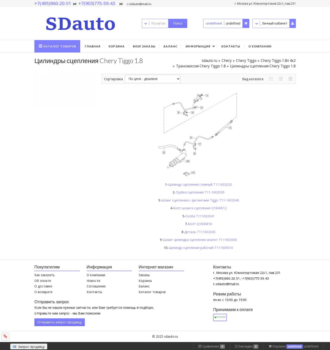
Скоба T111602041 (199, 216)
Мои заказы (144, 46)
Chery (227, 60)
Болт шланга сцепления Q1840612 (200, 208)
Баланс (170, 46)
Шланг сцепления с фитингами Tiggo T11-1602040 (200, 200)
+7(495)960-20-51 (52, 3)
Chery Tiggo (246, 60)
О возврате (43, 292)
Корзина (117, 46)
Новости (93, 280)
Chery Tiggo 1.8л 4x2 (278, 60)
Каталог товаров (152, 292)
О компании (260, 46)
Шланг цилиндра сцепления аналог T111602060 (200, 239)
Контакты (230, 46)
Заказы (144, 275)
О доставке (43, 286)
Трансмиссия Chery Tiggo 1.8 (201, 66)
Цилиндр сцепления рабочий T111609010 (201, 247)
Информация (198, 46)
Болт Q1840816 (200, 224)
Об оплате (42, 280)
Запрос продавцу (29, 346)
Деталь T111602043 (199, 232)
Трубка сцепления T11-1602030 (200, 192)
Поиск (177, 23)
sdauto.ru (209, 60)
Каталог (60, 46)
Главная (92, 46)
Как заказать (44, 275)
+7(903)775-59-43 (96, 3)
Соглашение (96, 286)
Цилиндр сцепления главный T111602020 (200, 184)
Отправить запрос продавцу (59, 322)
